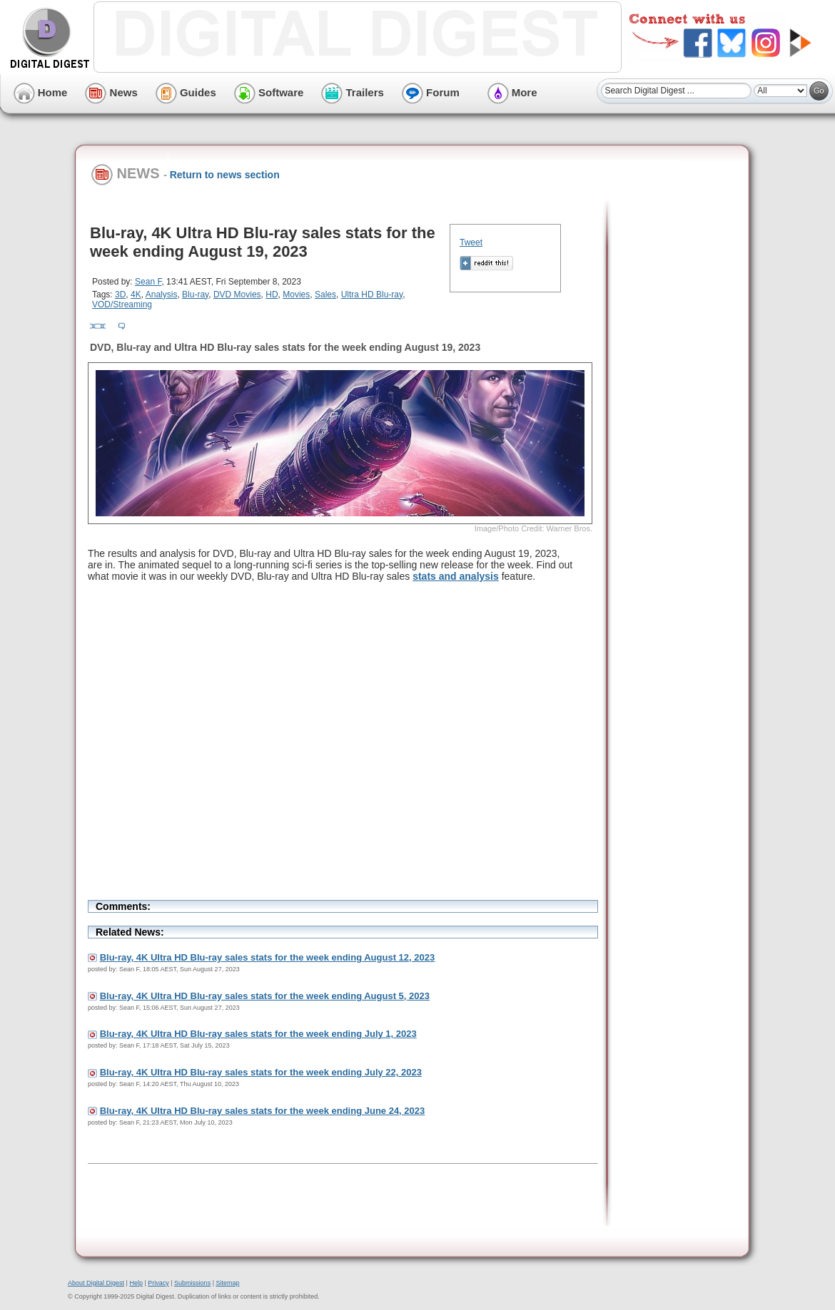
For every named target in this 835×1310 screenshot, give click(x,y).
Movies (296, 295)
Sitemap (227, 1282)
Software (269, 92)
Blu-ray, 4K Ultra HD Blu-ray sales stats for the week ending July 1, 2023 (258, 1033)
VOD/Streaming (122, 304)
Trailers (352, 92)
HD (271, 295)
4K (136, 295)
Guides (186, 92)
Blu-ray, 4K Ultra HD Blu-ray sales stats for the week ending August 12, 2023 (267, 957)
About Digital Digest (96, 1282)
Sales (325, 295)
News (111, 92)
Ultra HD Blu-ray (372, 295)
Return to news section (225, 174)
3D (120, 295)
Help (136, 1282)
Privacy (158, 1282)
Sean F (148, 282)
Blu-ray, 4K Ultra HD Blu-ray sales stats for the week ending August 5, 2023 (265, 996)
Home (41, 92)
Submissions (192, 1282)
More (512, 92)
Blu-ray (195, 295)
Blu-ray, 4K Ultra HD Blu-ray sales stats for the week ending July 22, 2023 (261, 1072)
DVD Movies (237, 295)
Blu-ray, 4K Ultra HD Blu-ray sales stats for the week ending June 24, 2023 (262, 1110)
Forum (431, 92)
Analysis (162, 295)
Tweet (471, 242)
